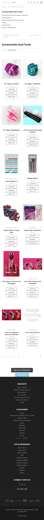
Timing (4, 23)
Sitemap (22, 402)
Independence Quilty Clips (11, 231)
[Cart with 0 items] (37, 2)
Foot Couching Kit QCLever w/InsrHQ (11, 333)
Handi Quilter (22, 450)
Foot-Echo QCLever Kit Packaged (32, 282)
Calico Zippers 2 (11, 181)
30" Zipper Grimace (11, 84)
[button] (21, 36)
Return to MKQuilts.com (22, 397)
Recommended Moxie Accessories (13, 20)
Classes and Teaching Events (22, 420)
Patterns (22, 433)
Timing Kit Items (22, 418)
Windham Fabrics (22, 465)
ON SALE (22, 413)
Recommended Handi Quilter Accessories (15, 15)
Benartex (22, 470)
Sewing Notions (6, 18)
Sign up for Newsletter (22, 370)
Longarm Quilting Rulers (9, 27)
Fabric (22, 423)
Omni (22, 455)
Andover (22, 468)
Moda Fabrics (22, 448)
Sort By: (5, 50)
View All (22, 473)
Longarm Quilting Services (22, 390)
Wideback (22, 425)
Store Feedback (22, 375)
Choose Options (32, 243)
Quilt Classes (22, 395)
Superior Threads (22, 463)
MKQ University (22, 392)
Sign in (18, 400)
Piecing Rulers (6, 25)
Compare (11, 93)
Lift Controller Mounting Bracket (32, 131)
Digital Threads (22, 387)
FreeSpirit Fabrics (22, 458)
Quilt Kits (22, 430)
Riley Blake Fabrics (22, 460)
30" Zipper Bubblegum (11, 130)
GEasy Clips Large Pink (32, 230)
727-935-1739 (22, 489)
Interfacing (22, 428)
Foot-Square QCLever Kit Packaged (11, 282)
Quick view (11, 89)
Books (22, 435)
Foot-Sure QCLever (32, 332)
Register (25, 400)
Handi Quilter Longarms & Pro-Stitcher (22, 415)
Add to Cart (11, 96)
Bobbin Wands (32, 178)
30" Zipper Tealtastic (32, 84)
